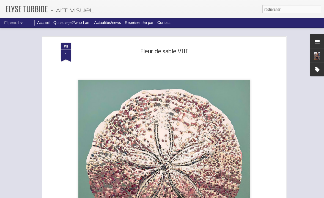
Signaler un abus (205, 194)
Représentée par (139, 22)
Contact (164, 22)
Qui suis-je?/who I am (71, 22)
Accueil (43, 22)
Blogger (191, 194)
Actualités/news (107, 22)
